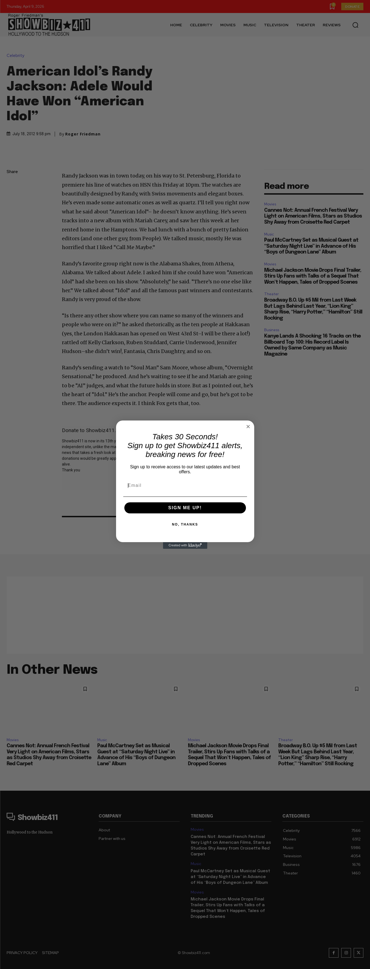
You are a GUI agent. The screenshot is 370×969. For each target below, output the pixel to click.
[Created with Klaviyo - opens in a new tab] (185, 545)
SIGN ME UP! (185, 507)
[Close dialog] (248, 426)
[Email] (185, 485)
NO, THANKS (185, 524)
